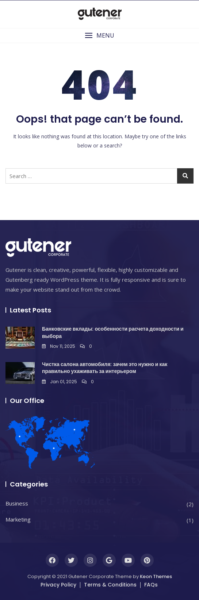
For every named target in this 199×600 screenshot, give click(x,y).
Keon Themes (156, 576)
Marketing (18, 519)
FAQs (151, 584)
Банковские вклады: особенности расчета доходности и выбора (113, 332)
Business (16, 503)
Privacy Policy (58, 584)
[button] (99, 35)
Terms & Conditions (110, 584)
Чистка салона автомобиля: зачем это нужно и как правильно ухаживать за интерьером (104, 368)
